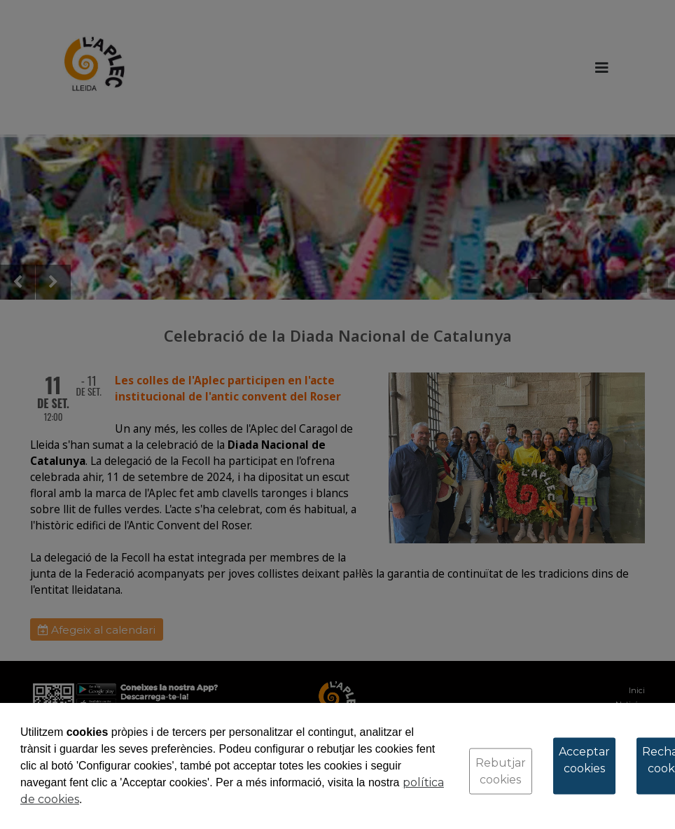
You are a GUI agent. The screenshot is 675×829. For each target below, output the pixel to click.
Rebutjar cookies (500, 771)
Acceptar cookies (584, 760)
